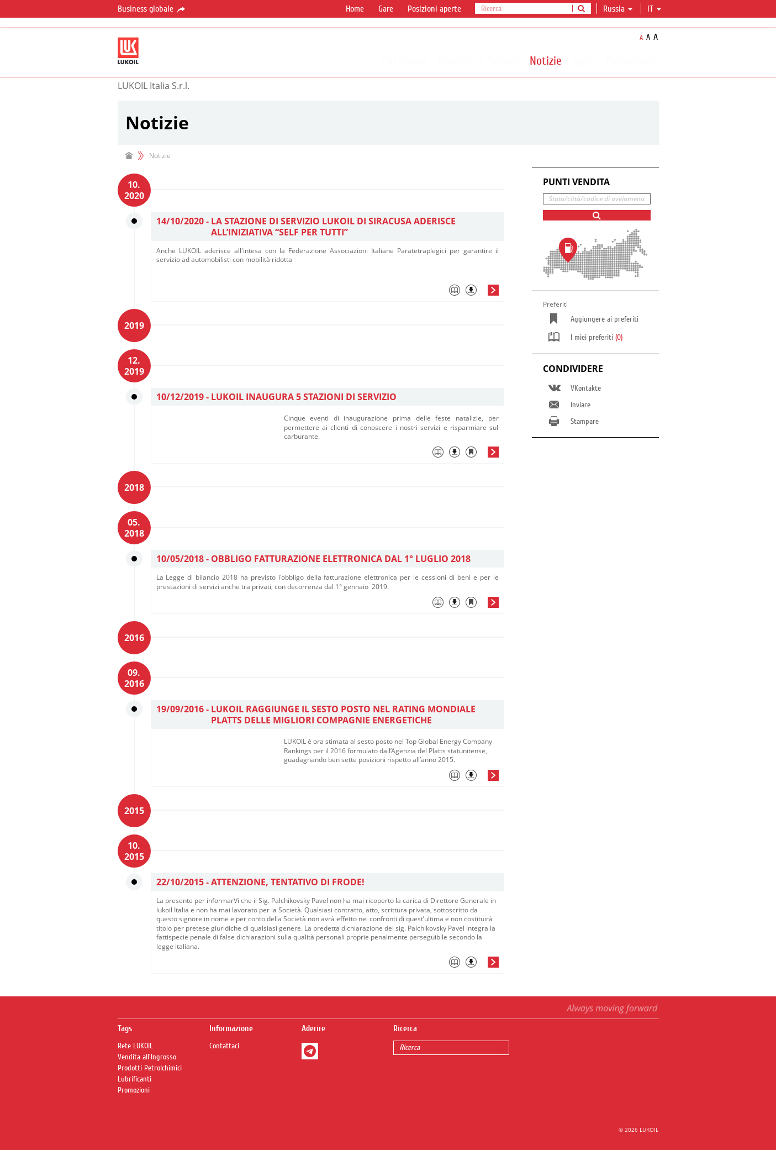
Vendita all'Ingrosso (147, 1057)
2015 (134, 811)
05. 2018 (134, 527)
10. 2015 (134, 851)
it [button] (654, 9)
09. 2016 (134, 678)
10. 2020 (134, 190)
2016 (134, 638)
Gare (385, 9)
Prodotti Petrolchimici (150, 1068)
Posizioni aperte (434, 9)
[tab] (327, 293)
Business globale (152, 9)
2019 (134, 325)
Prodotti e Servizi (478, 60)
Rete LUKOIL (135, 1046)
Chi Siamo (403, 60)
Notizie (546, 60)
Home (355, 9)
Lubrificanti (134, 1079)
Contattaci (630, 60)
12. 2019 (134, 365)
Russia (617, 9)
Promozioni (134, 1090)
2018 (134, 487)
